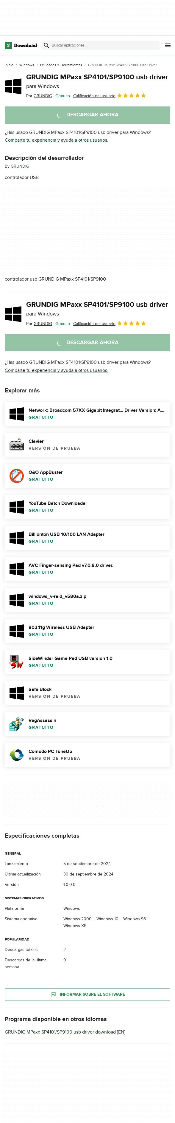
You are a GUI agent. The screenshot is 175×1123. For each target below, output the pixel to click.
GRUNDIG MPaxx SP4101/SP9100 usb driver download (60, 1032)
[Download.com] (21, 45)
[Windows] (26, 65)
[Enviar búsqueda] (46, 45)
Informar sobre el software (87, 994)
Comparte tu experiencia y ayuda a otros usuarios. (56, 140)
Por (39, 95)
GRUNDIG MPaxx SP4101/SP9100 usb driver (97, 81)
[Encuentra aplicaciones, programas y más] (101, 45)
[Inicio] (9, 65)
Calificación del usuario (109, 95)
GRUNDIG (20, 166)
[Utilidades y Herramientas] (61, 65)
